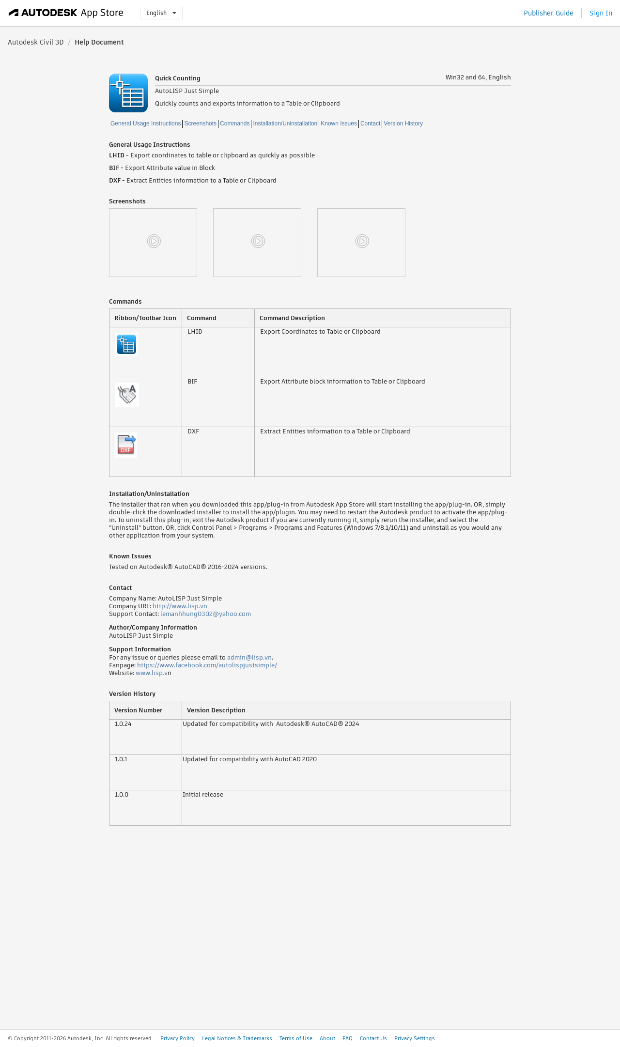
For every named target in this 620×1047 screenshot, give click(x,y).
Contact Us (373, 1038)
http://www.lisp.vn (180, 606)
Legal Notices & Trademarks (237, 1038)
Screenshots (200, 123)
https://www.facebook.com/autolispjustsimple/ (207, 665)
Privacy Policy (177, 1038)
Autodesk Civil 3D (36, 42)
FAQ (347, 1038)
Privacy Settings (414, 1038)
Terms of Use (295, 1038)
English (161, 13)
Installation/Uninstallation (285, 123)
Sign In (600, 13)
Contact (370, 123)
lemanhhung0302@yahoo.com (205, 613)
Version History (403, 123)
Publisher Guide (549, 13)
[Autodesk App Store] (66, 13)
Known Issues (339, 123)
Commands (234, 123)
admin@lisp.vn (249, 657)
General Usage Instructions (145, 123)
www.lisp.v (152, 672)
